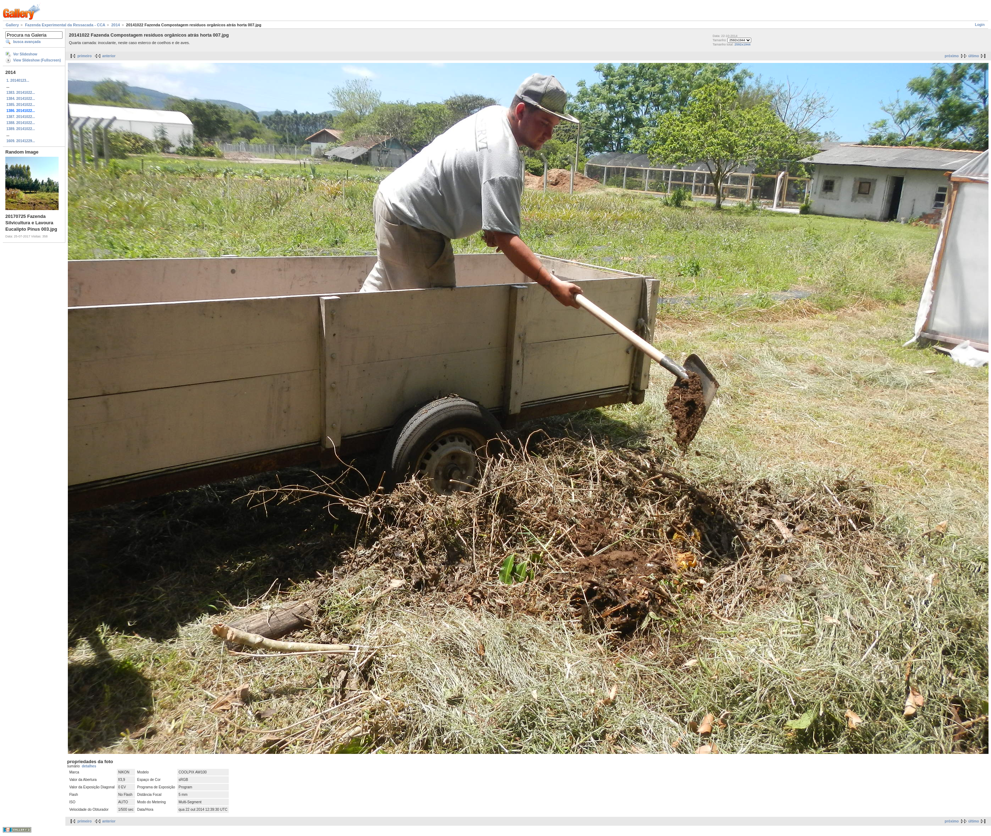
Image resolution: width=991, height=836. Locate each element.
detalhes (89, 766)
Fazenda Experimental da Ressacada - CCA (65, 25)
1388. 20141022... (20, 123)
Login (980, 25)
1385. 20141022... (20, 105)
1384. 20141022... (20, 99)
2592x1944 (743, 44)
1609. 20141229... (20, 141)
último (973, 56)
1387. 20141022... (20, 117)
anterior (108, 56)
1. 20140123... (17, 80)
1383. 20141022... (20, 93)
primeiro (84, 56)
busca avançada (26, 42)
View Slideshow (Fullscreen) (37, 60)
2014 (115, 25)
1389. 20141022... (20, 129)
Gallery (12, 25)
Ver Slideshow (25, 54)
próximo (952, 56)
